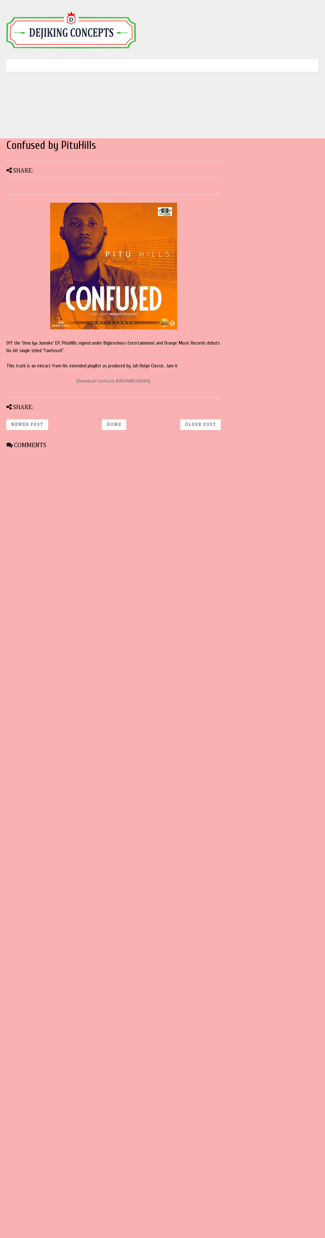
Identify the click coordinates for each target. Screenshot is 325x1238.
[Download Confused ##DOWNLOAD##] (113, 381)
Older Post (200, 424)
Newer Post (27, 424)
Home (114, 424)
